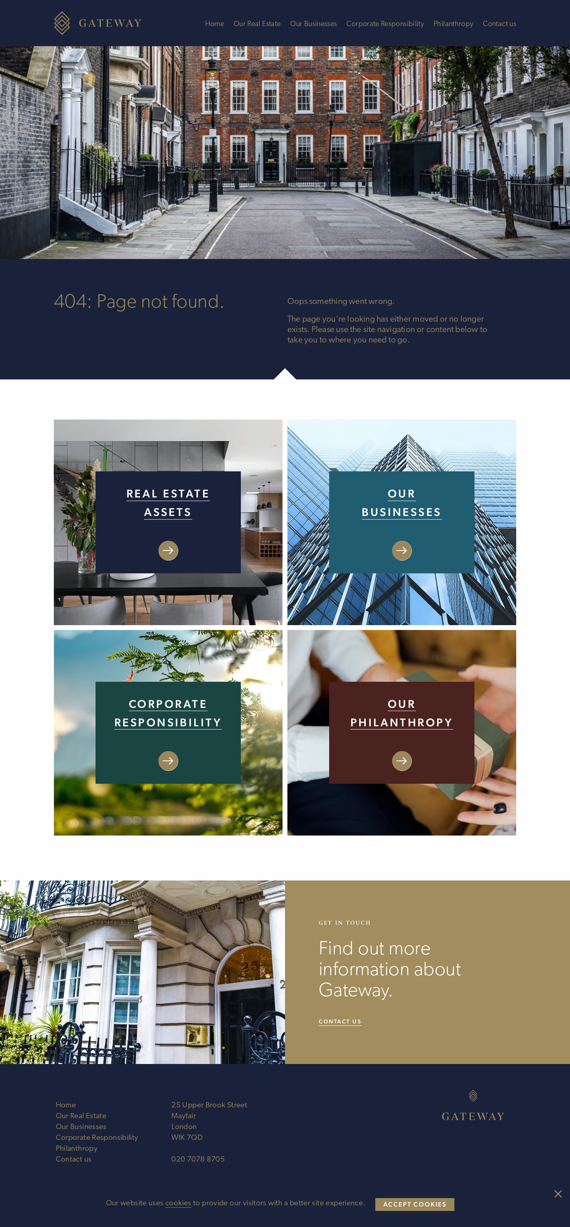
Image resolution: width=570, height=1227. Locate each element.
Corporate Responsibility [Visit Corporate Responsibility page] (385, 24)
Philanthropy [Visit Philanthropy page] (453, 24)
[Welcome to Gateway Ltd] (102, 23)
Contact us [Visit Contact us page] (499, 24)
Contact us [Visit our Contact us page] (340, 1021)
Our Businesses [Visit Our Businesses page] (313, 24)
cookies (178, 1203)
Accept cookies (415, 1204)
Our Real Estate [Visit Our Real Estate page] (257, 24)
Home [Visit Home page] (214, 24)
